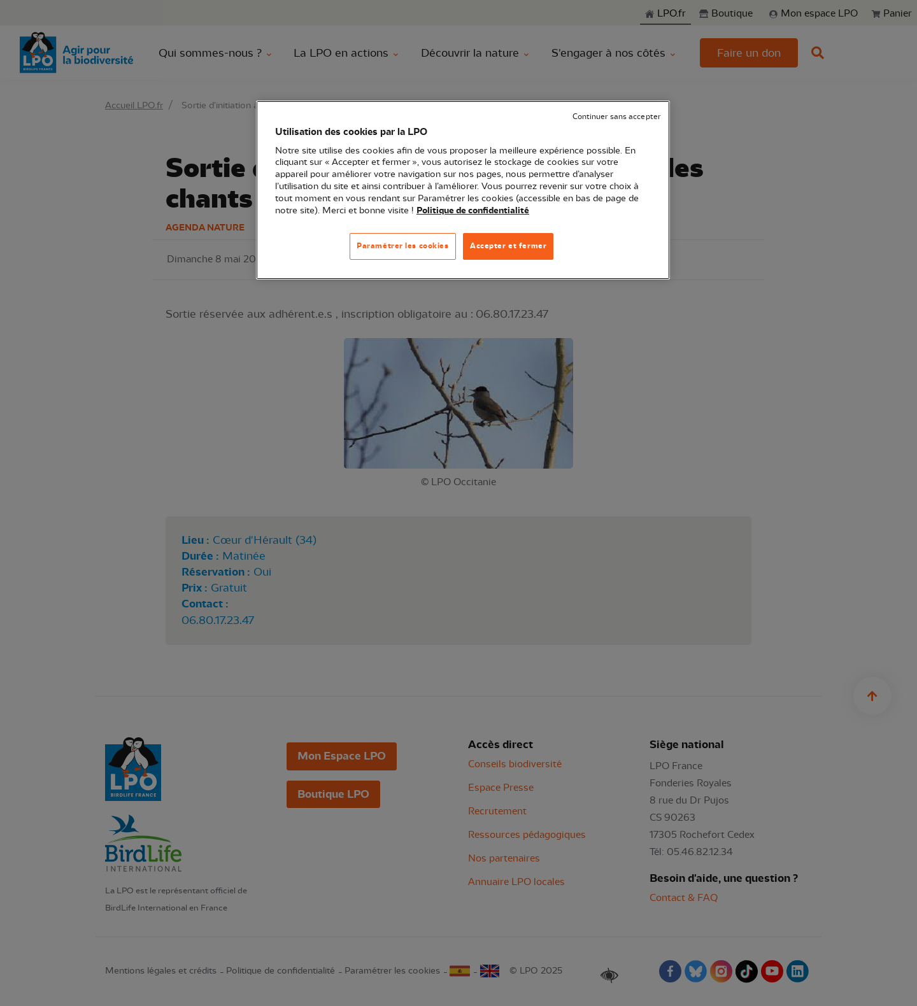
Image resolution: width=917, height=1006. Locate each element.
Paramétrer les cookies (403, 245)
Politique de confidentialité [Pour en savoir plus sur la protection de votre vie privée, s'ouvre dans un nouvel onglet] (472, 211)
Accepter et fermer (508, 245)
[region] (463, 190)
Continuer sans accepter (616, 117)
